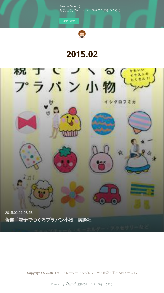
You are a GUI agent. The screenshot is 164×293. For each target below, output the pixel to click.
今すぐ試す (69, 21)
